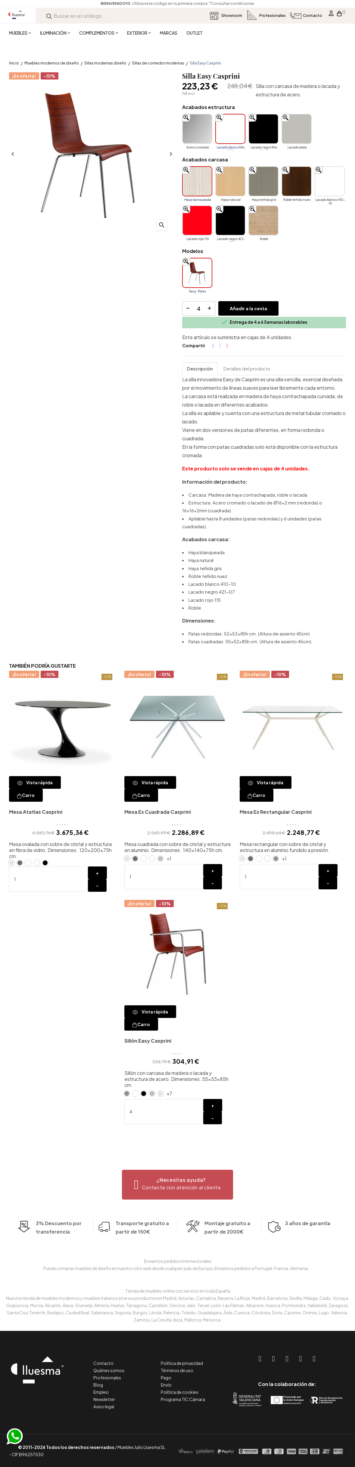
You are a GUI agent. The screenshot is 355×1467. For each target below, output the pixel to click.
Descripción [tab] (200, 368)
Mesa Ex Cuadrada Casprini (157, 812)
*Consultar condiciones (231, 3)
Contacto (103, 1363)
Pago (166, 1377)
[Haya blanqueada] (197, 181)
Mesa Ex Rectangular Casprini (276, 812)
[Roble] (263, 220)
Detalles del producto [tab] (246, 368)
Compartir (213, 346)
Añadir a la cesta (248, 308)
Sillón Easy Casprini (147, 1041)
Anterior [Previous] (12, 154)
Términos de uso (177, 1370)
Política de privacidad (182, 1363)
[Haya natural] (230, 181)
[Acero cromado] (197, 129)
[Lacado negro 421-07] (230, 220)
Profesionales (107, 1377)
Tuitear (220, 346)
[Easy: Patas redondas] (197, 273)
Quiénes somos (108, 1370)
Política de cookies (179, 1392)
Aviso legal (103, 1406)
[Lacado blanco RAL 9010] (230, 129)
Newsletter (104, 1399)
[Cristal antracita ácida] (19, 862)
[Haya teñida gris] (263, 181)
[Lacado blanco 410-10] (330, 181)
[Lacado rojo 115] (197, 220)
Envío (166, 1384)
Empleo (101, 1392)
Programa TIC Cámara (183, 1399)
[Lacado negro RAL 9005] (263, 129)
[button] (177, 1185)
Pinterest (227, 346)
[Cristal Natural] (11, 862)
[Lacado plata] (297, 129)
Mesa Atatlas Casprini (35, 812)
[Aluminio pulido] (275, 858)
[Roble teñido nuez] (297, 181)
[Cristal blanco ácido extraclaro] (36, 862)
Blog (98, 1384)
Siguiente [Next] (170, 154)
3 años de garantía (307, 1241)
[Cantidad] (198, 308)
